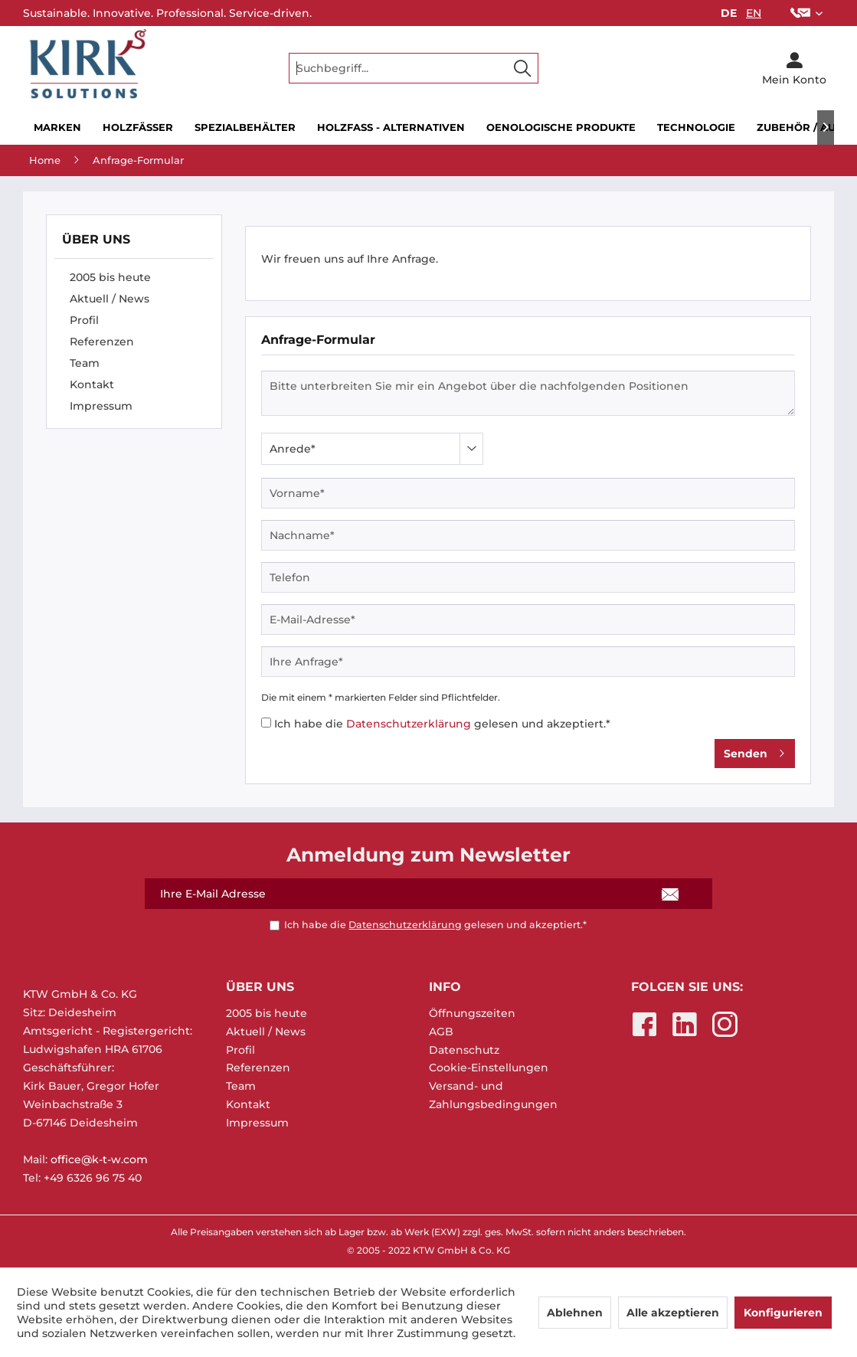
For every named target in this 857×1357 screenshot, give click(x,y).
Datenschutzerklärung (408, 724)
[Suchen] (522, 68)
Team (85, 363)
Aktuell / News (109, 299)
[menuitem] (806, 13)
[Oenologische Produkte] (561, 127)
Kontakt (92, 384)
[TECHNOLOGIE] (696, 127)
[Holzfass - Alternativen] (391, 127)
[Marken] (57, 127)
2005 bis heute (110, 277)
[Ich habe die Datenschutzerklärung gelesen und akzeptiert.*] (266, 723)
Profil (84, 320)
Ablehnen (575, 1312)
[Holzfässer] (138, 127)
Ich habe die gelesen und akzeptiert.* (442, 724)
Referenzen (102, 341)
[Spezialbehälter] (245, 127)
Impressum (101, 406)
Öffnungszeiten (472, 1013)
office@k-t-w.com (99, 1159)
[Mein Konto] (794, 68)
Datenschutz (464, 1050)
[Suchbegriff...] (413, 68)
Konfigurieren (783, 1312)
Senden (755, 750)
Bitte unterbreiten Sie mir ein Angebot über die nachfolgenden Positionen (528, 393)
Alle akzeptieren (672, 1312)
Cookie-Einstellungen (488, 1067)
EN (753, 13)
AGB (441, 1031)
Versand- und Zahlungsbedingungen (493, 1095)
